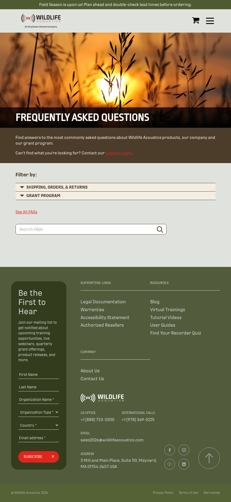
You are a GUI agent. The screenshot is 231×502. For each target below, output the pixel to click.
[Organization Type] (38, 412)
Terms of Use (188, 493)
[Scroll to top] (209, 458)
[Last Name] (38, 386)
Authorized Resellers (102, 325)
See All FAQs (26, 212)
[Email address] (38, 437)
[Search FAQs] (91, 229)
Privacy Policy (163, 493)
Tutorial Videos (165, 317)
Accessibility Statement (105, 317)
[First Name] (38, 374)
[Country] (38, 425)
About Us (90, 370)
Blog (154, 301)
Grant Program (43, 195)
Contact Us (92, 378)
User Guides (162, 325)
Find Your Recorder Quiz (175, 333)
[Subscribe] (38, 457)
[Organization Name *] (38, 399)
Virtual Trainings (167, 309)
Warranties (92, 309)
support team (119, 153)
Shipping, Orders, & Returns (57, 187)
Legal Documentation (103, 301)
